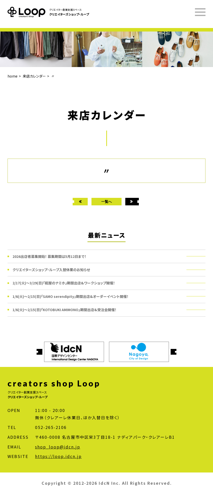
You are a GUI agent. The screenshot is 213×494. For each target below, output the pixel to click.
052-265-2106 (51, 427)
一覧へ (106, 201)
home (13, 76)
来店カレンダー (34, 76)
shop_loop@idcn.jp (57, 447)
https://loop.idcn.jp (58, 456)
